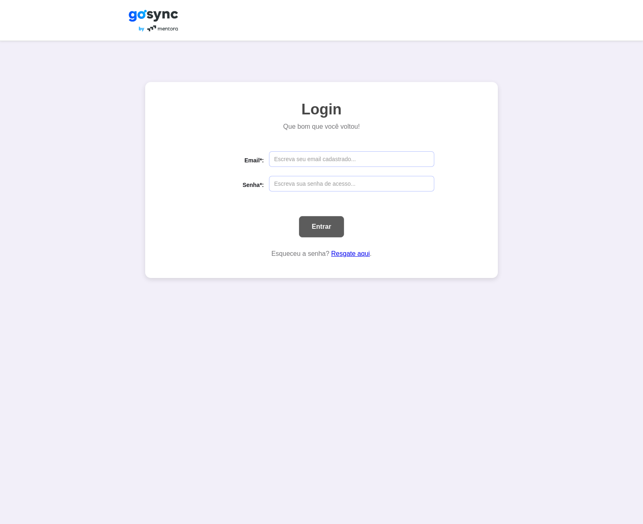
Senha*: (253, 185)
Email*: (254, 160)
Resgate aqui (350, 253)
